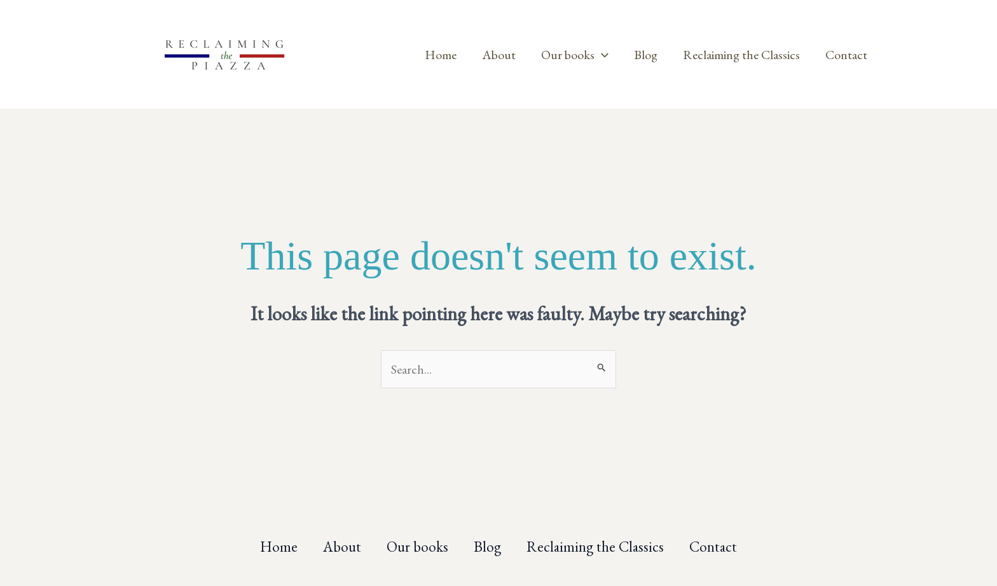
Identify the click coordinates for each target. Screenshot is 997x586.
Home (441, 54)
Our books (575, 54)
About (499, 54)
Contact (846, 54)
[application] (602, 54)
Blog (645, 54)
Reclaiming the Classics (741, 54)
